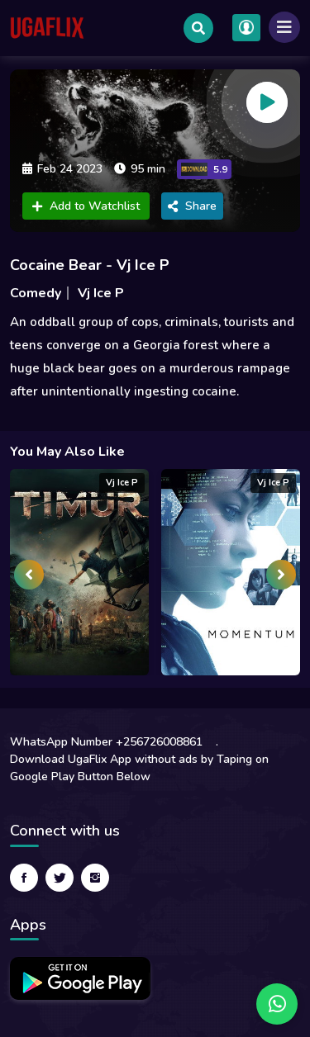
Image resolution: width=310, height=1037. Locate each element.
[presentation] (29, 575)
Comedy (35, 293)
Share (192, 206)
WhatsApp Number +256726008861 (106, 742)
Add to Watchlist (86, 206)
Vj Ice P (101, 293)
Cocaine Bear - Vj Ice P (89, 265)
